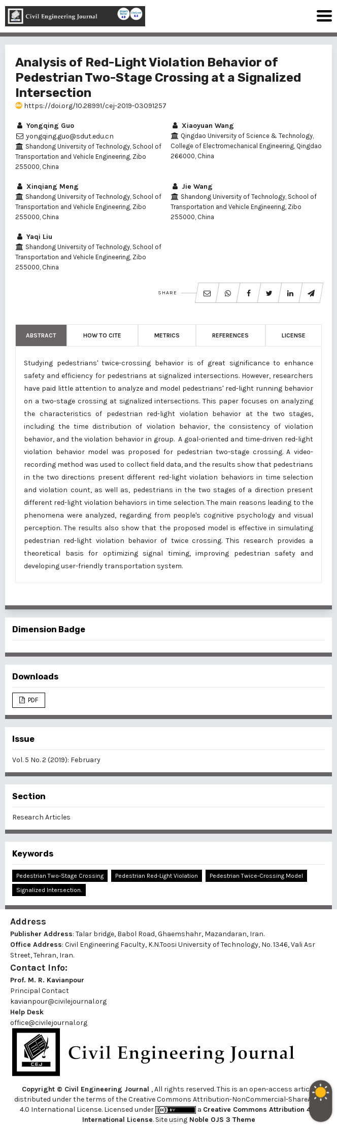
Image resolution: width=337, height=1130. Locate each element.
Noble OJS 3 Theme (221, 1119)
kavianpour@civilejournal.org (58, 1001)
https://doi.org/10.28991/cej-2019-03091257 (90, 105)
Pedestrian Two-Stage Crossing (60, 875)
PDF (32, 700)
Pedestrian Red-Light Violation (156, 875)
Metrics (167, 335)
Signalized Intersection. (49, 890)
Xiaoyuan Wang (202, 125)
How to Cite (102, 335)
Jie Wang (192, 186)
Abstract (41, 335)
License (294, 335)
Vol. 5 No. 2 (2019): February (56, 760)
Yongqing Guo (44, 125)
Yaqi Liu (33, 236)
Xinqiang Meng (47, 186)
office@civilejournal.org (48, 1022)
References (230, 335)
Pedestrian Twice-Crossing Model (256, 875)
